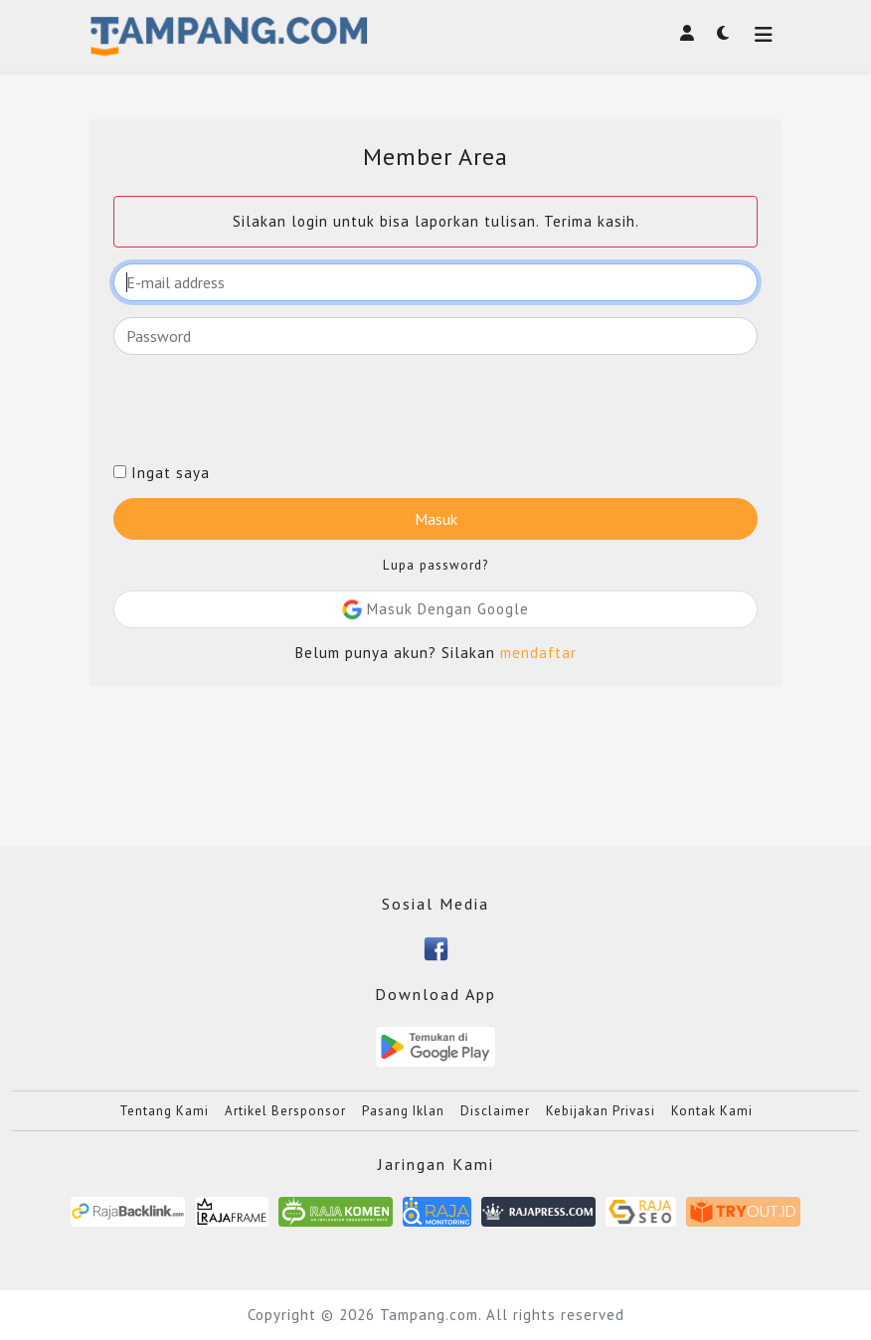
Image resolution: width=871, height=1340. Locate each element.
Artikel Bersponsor (285, 1110)
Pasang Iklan (403, 1110)
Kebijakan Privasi (600, 1110)
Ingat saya (161, 473)
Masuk (436, 519)
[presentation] (264, 409)
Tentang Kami (164, 1110)
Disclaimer (495, 1110)
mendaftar (538, 652)
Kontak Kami (712, 1110)
